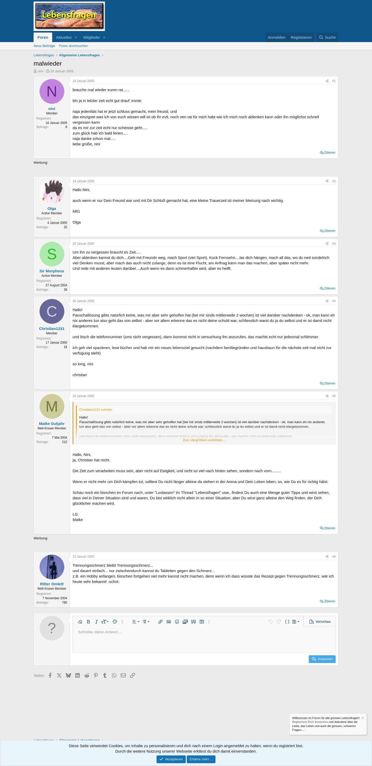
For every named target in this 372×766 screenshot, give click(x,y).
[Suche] (327, 37)
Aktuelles (64, 37)
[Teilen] (327, 81)
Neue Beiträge (44, 46)
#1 (334, 81)
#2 (334, 181)
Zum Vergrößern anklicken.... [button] (204, 440)
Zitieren (329, 152)
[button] (75, 37)
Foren (42, 37)
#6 (334, 556)
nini (40, 71)
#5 (334, 396)
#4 (334, 301)
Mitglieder (91, 37)
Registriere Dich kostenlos (310, 722)
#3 (334, 244)
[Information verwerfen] (362, 718)
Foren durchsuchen (73, 46)
